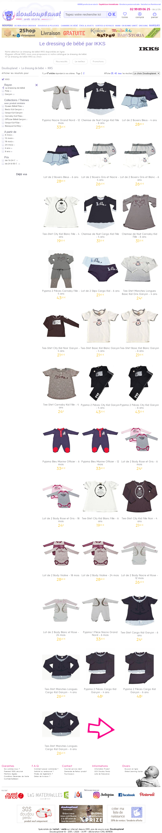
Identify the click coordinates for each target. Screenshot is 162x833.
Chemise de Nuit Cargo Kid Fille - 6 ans (100, 103)
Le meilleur (80, 61)
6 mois (8, 135)
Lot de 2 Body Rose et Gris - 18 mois (61, 501)
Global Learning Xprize (134, 771)
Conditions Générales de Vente (16, 776)
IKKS (50, 68)
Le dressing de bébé (32, 68)
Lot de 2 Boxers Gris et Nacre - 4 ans (100, 159)
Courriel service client (73, 769)
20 (112, 73)
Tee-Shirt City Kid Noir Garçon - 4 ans (61, 330)
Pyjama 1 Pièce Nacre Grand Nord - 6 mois (100, 615)
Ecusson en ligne (131, 769)
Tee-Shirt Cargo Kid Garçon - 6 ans (139, 615)
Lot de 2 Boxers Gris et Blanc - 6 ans (139, 159)
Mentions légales (10, 774)
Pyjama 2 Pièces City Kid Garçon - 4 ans (100, 387)
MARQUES (154, 25)
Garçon (8, 94)
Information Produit (101, 769)
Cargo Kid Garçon (13, 112)
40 (116, 73)
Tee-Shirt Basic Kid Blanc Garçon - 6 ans (139, 330)
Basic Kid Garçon (13, 109)
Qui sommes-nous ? (12, 769)
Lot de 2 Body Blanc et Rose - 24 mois (61, 615)
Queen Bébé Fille (13, 106)
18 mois (9, 141)
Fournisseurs (69, 774)
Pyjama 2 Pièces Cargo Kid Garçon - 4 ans (100, 672)
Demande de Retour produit (75, 771)
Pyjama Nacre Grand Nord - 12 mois (61, 103)
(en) (16, 779)
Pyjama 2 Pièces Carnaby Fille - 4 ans (61, 273)
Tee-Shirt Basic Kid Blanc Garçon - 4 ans (100, 330)
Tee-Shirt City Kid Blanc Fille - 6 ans (100, 501)
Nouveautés (61, 61)
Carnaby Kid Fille (13, 116)
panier (154, 16)
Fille (7, 91)
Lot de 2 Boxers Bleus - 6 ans (61, 158)
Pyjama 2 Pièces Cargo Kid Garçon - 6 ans (139, 672)
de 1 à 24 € (11, 160)
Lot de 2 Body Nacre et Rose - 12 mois (139, 558)
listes (125, 16)
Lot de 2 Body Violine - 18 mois (61, 557)
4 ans (7, 148)
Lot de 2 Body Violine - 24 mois (100, 557)
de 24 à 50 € (12, 163)
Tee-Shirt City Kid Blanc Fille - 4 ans (61, 216)
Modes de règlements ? (43, 774)
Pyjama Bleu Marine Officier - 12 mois (100, 444)
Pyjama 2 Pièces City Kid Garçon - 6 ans (139, 387)
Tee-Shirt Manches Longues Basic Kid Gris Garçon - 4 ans (139, 274)
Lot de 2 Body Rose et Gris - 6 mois (139, 444)
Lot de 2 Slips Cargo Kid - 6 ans (100, 272)
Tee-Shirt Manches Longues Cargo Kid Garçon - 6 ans (61, 729)
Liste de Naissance (101, 774)
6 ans (7, 151)
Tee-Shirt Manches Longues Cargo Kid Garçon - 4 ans (61, 672)
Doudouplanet (10, 68)
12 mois (9, 138)
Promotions (98, 61)
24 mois (9, 145)
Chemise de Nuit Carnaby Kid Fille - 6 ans (139, 216)
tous (120, 73)
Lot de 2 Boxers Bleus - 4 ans (139, 102)
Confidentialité (9, 779)
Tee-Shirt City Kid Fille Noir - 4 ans (139, 501)
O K (111, 15)
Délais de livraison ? (42, 776)
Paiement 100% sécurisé (13, 771)
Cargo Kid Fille (12, 122)
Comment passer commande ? (46, 769)
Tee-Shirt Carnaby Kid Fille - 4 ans (61, 387)
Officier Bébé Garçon (15, 119)
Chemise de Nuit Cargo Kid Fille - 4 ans (100, 216)
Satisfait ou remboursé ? (44, 771)
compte (140, 16)
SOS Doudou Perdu (102, 771)
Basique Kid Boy (13, 126)
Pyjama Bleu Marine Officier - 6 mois (61, 444)
